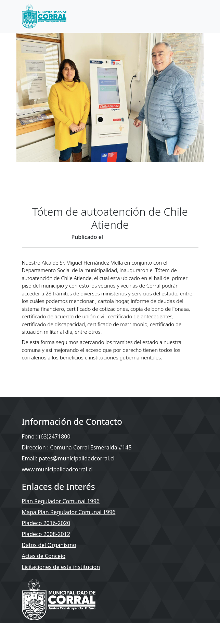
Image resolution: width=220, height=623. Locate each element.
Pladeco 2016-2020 (46, 523)
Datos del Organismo (49, 545)
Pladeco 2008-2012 (46, 534)
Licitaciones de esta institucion (61, 567)
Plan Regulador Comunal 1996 (61, 501)
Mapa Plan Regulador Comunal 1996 (69, 512)
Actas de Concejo (44, 556)
